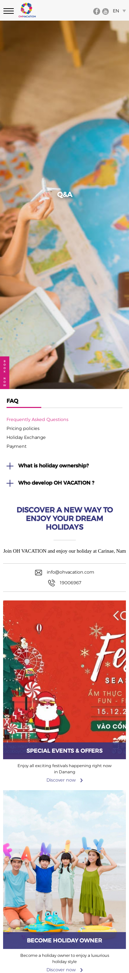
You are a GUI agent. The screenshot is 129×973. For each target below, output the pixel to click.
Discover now (64, 767)
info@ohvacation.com (64, 572)
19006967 (64, 582)
